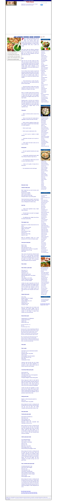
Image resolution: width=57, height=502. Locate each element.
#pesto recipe (31, 492)
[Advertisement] (28, 13)
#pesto (24, 492)
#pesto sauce (27, 492)
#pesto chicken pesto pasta (27, 493)
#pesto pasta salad (34, 493)
